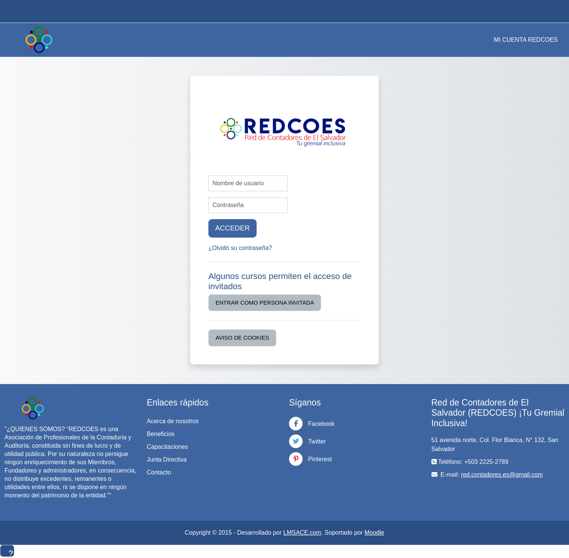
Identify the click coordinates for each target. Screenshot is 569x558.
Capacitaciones (167, 447)
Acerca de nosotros (173, 421)
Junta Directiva (167, 459)
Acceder (232, 228)
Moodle (374, 532)
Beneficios (161, 434)
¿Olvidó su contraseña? (240, 248)
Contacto (159, 472)
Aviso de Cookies (242, 337)
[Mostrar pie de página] (7, 551)
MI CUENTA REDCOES (526, 40)
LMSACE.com (302, 532)
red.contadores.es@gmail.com (502, 474)
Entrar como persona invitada (265, 302)
